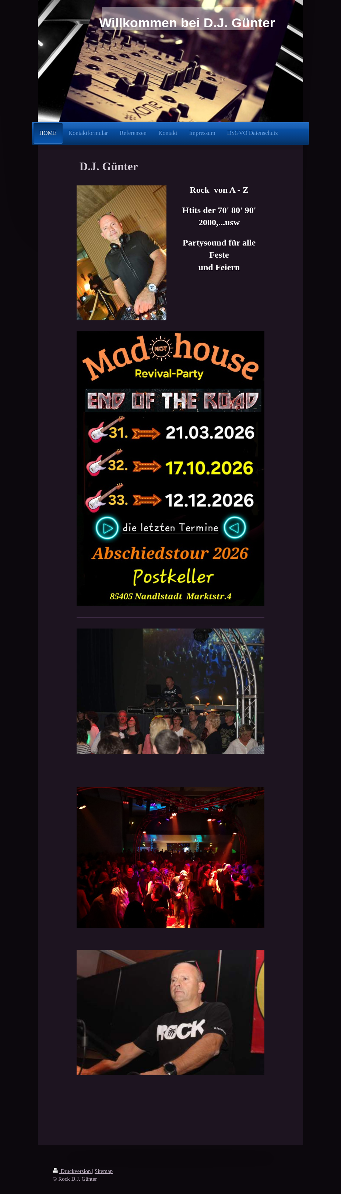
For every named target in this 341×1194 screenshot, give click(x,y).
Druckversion (72, 1171)
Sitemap (104, 1171)
